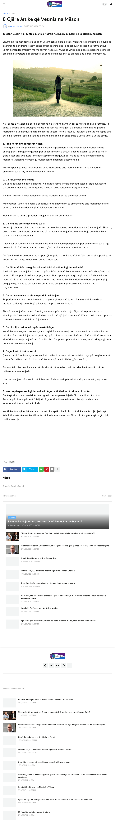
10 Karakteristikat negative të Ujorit (34, 812)
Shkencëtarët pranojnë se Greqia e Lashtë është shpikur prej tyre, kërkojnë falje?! (57, 533)
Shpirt (13, 13)
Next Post (106, 496)
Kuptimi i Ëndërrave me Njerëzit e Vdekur (39, 608)
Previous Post (10, 496)
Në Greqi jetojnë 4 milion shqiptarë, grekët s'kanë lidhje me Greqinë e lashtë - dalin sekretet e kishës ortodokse (63, 597)
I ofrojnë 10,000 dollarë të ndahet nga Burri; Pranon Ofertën (48, 571)
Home (5, 13)
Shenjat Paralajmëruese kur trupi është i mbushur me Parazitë (45, 699)
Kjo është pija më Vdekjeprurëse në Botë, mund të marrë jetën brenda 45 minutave (58, 621)
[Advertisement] (57, 438)
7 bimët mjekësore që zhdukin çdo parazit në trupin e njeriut (48, 583)
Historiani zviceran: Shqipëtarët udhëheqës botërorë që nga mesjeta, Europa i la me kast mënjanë (65, 546)
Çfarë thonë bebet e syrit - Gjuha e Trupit (39, 558)
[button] (4, 4)
